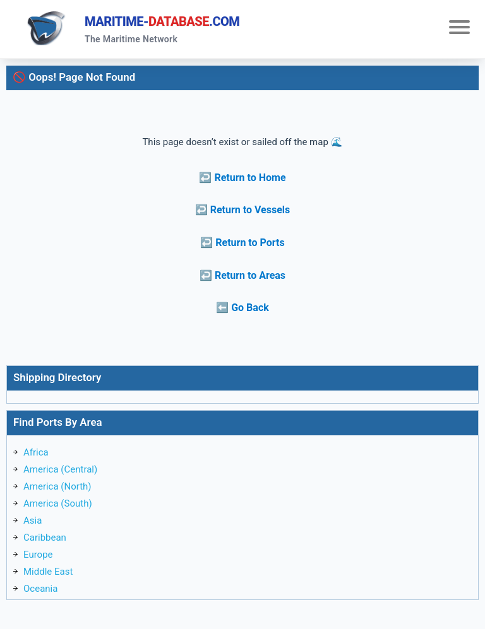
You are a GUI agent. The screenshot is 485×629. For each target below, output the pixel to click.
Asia (32, 520)
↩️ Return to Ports (242, 243)
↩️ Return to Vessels (242, 210)
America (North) (57, 486)
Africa (36, 452)
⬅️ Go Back (242, 308)
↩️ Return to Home (242, 178)
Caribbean (44, 537)
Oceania (40, 588)
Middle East (48, 571)
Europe (38, 554)
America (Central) (60, 469)
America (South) (57, 503)
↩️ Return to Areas (242, 275)
